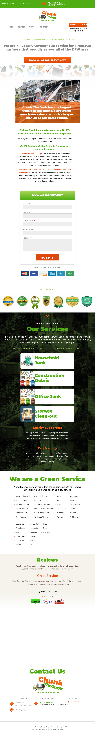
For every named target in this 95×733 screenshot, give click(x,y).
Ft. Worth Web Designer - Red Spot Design (51, 730)
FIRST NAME (27, 203)
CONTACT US (44, 27)
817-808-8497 (55, 2)
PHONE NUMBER (29, 229)
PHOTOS (32, 27)
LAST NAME (27, 212)
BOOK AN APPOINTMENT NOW (47, 60)
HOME (11, 27)
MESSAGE (27, 238)
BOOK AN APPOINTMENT (78, 25)
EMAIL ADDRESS (29, 221)
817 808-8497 (47, 702)
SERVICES (21, 27)
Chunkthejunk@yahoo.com (23, 710)
